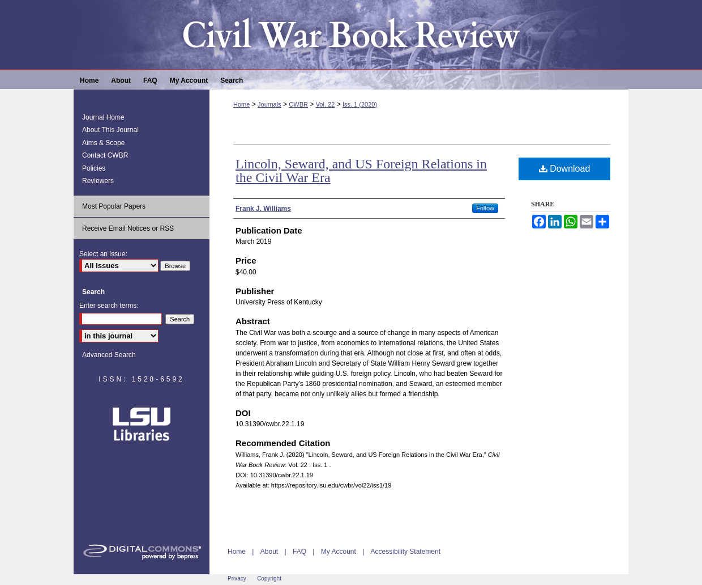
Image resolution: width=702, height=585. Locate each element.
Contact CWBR (105, 155)
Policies (93, 168)
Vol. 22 (325, 104)
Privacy (237, 578)
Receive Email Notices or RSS (128, 228)
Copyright (269, 578)
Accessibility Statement (405, 552)
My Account (338, 552)
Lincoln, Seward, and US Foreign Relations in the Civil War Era (361, 170)
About (269, 552)
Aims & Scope (103, 143)
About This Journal (110, 130)
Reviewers (98, 181)
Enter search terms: (109, 306)
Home (241, 104)
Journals (269, 104)
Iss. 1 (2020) (360, 104)
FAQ (299, 552)
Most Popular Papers (113, 206)
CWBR (298, 104)
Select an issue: (103, 254)
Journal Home (103, 117)
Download (564, 168)
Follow (485, 208)
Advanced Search (109, 355)
